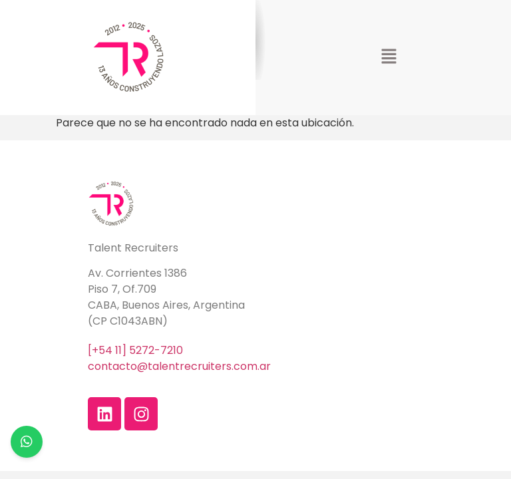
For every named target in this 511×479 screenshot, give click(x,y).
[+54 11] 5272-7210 (135, 350)
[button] (388, 57)
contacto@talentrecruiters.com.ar (179, 366)
